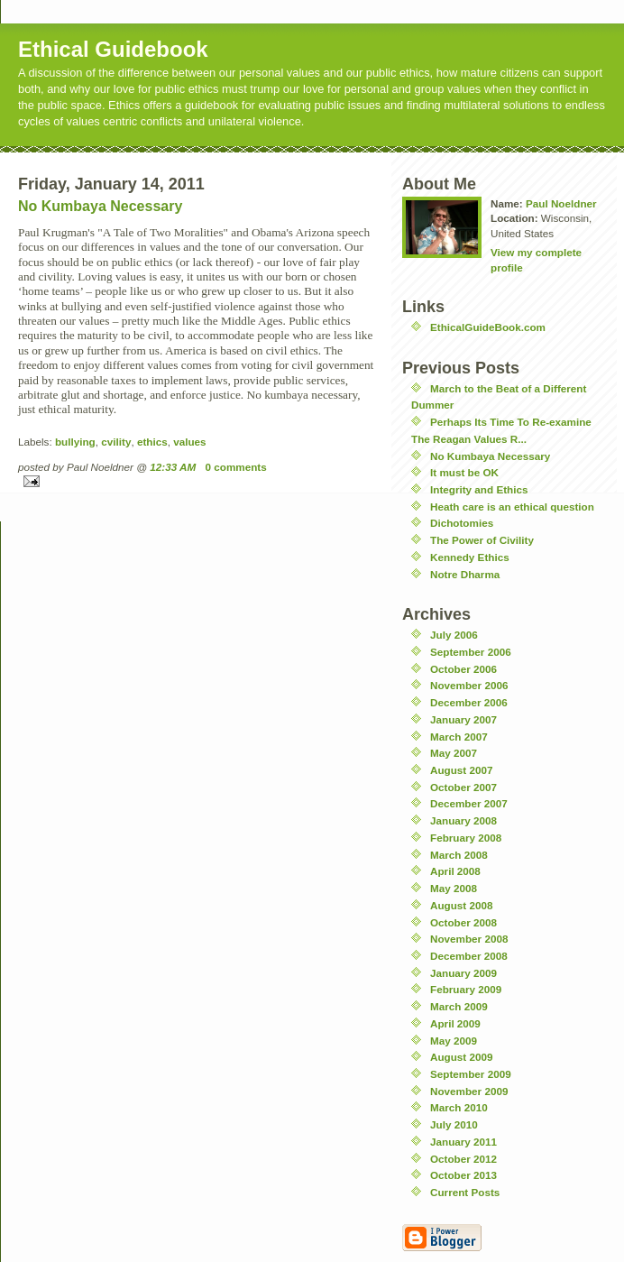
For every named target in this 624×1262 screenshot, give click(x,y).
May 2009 (453, 1040)
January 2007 (463, 719)
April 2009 (455, 1023)
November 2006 (469, 685)
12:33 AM (173, 467)
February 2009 (465, 989)
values (189, 441)
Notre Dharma (465, 574)
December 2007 (469, 803)
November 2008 (469, 938)
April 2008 (455, 871)
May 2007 (453, 753)
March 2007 (459, 736)
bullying (75, 441)
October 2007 (463, 787)
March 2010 (459, 1107)
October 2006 (463, 669)
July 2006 (454, 634)
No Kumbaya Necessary (100, 206)
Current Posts (465, 1192)
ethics (152, 441)
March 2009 (459, 1006)
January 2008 (463, 820)
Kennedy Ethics (469, 557)
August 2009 (461, 1057)
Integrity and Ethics (479, 489)
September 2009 (470, 1074)
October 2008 (463, 922)
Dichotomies (461, 523)
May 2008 (453, 888)
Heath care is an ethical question (512, 506)
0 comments (236, 467)
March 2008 (459, 855)
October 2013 (463, 1175)
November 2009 (469, 1091)
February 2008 (465, 837)
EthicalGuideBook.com (488, 327)
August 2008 (461, 905)
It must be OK (464, 472)
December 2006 (469, 702)
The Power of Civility (482, 540)
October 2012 (463, 1159)
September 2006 (470, 652)
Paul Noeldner (561, 203)
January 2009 (463, 973)
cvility (116, 441)
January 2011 (463, 1141)
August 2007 (461, 770)
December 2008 (469, 956)
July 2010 (454, 1124)
